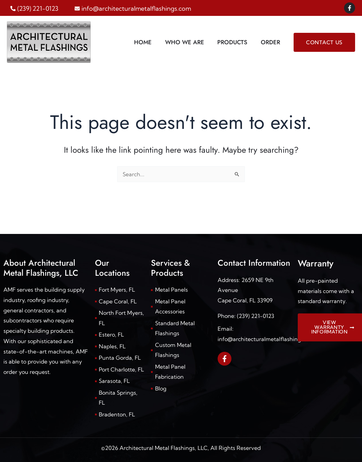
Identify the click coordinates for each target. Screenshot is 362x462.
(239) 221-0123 (255, 314)
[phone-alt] (34, 8)
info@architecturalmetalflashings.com (267, 338)
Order (271, 42)
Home (148, 42)
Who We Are (188, 42)
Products (235, 42)
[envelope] (133, 8)
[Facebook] (349, 7)
